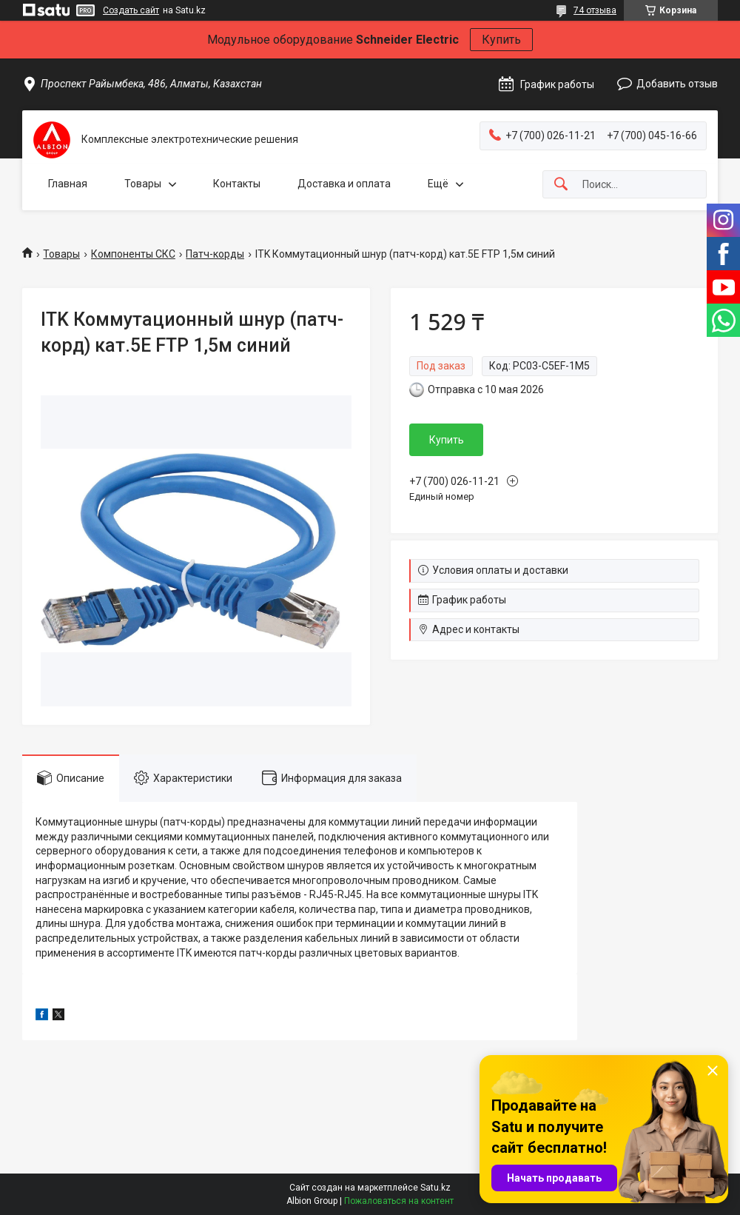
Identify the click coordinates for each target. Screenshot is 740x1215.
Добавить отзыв (677, 84)
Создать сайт (131, 10)
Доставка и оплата (344, 184)
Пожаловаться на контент (399, 1201)
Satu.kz (435, 1187)
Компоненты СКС (133, 254)
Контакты (236, 184)
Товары (142, 184)
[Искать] (561, 184)
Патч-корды (215, 254)
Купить (501, 40)
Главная (67, 184)
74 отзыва (595, 10)
